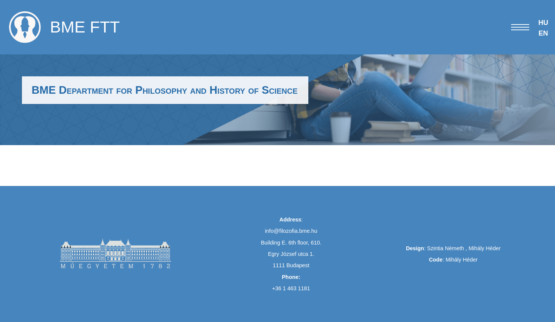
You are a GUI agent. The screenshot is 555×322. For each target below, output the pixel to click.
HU (543, 22)
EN (543, 33)
